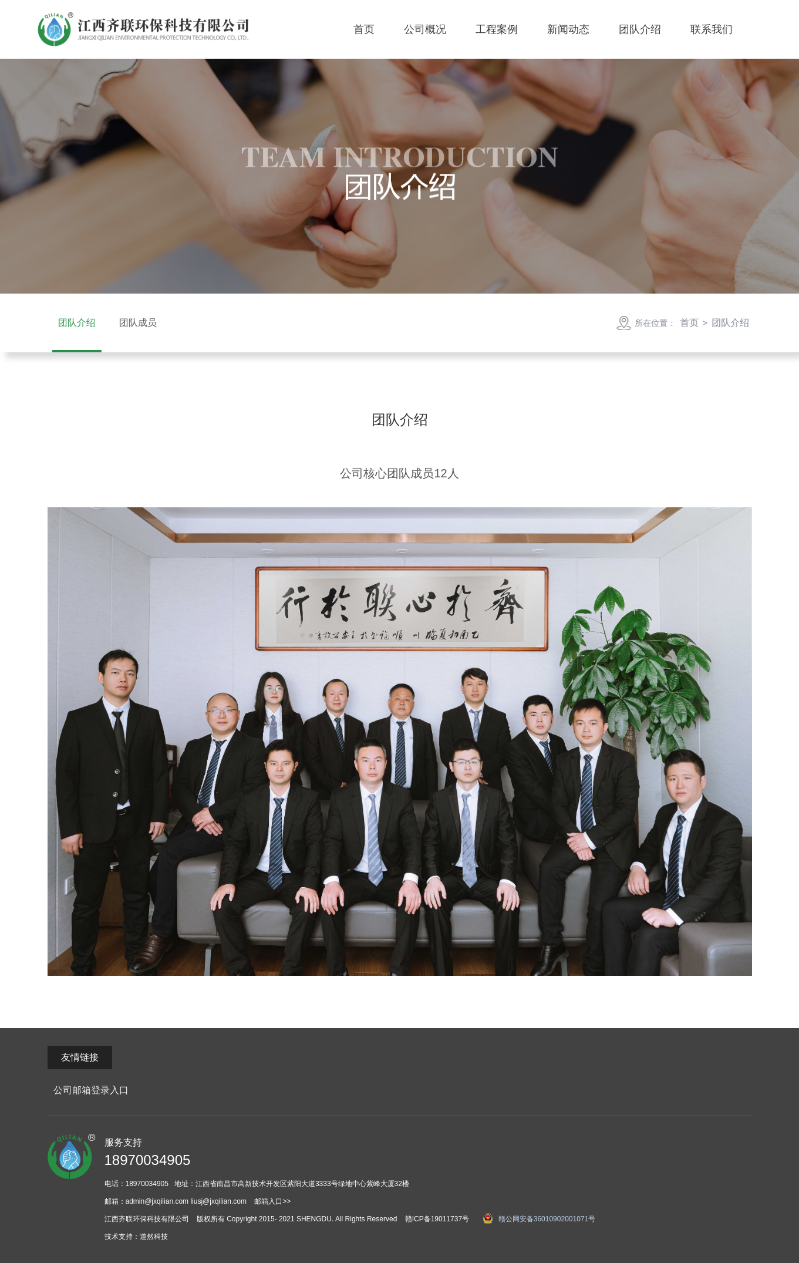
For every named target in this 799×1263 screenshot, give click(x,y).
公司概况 (425, 29)
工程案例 (497, 29)
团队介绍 (640, 29)
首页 (364, 29)
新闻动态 (568, 29)
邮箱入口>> (272, 1201)
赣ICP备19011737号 (437, 1219)
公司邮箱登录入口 (91, 1090)
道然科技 (154, 1236)
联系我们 (711, 29)
